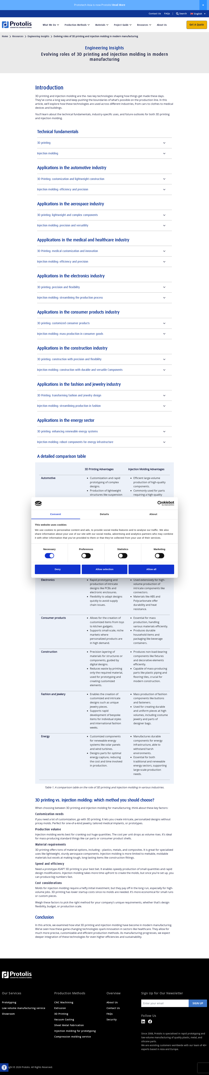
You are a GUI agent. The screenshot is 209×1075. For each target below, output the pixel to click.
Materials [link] (100, 24)
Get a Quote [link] (196, 24)
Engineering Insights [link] (38, 36)
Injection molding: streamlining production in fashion (69, 406)
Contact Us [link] (155, 13)
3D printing (43, 143)
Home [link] (5, 36)
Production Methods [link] (76, 24)
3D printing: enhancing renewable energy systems (67, 431)
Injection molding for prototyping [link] (75, 1030)
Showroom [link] (8, 1013)
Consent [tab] (55, 514)
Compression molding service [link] (72, 1036)
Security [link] (112, 1019)
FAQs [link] (167, 13)
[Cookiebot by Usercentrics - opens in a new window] (160, 503)
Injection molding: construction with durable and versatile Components (80, 370)
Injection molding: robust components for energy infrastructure (75, 442)
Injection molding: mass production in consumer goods (70, 334)
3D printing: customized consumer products (63, 323)
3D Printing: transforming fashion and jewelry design (69, 395)
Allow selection (104, 569)
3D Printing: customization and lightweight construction (70, 179)
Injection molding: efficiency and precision (62, 189)
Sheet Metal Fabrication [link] (69, 1025)
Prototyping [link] (9, 1002)
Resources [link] (142, 24)
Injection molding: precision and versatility (62, 225)
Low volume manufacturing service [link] (23, 1008)
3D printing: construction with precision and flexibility (69, 359)
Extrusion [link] (60, 1008)
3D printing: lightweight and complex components (67, 215)
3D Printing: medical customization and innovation (67, 251)
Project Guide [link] (121, 24)
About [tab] (153, 514)
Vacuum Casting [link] (64, 1019)
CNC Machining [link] (63, 1002)
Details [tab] (104, 514)
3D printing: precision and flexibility (58, 287)
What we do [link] (49, 24)
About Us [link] (162, 24)
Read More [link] (118, 5)
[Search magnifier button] (181, 13)
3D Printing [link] (61, 1013)
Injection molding (47, 153)
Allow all (151, 569)
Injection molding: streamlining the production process (70, 298)
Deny (58, 569)
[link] (4, 1067)
